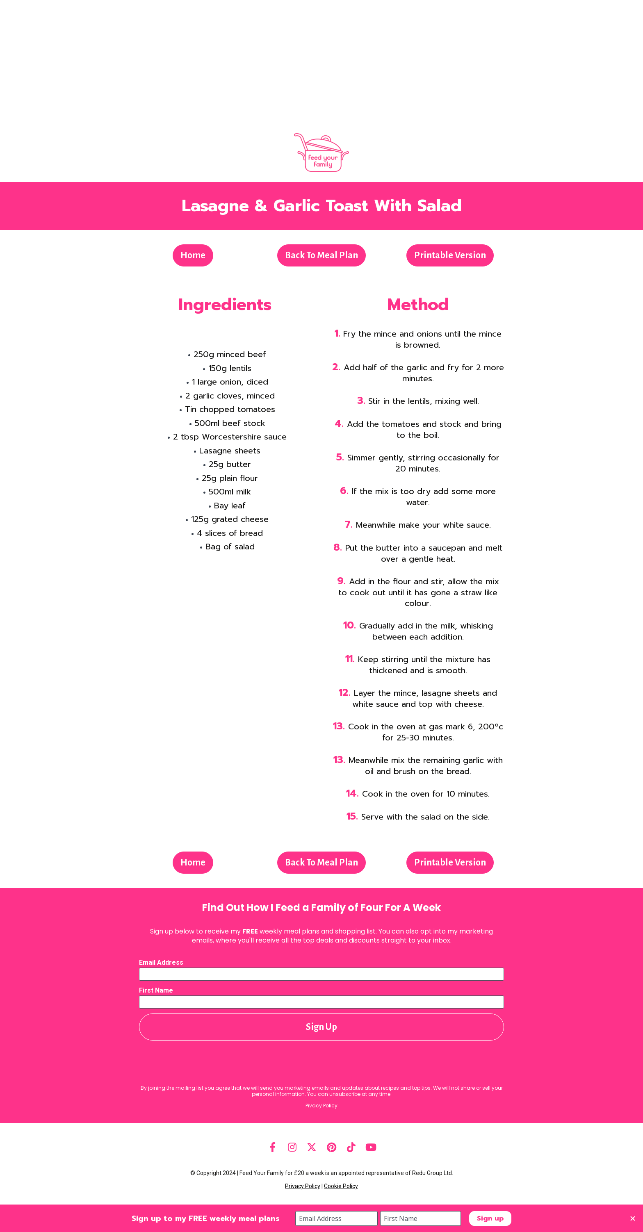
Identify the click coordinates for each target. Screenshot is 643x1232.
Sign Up (321, 1027)
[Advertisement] (321, 61)
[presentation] (321, 1063)
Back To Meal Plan (321, 255)
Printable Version (450, 255)
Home (192, 255)
